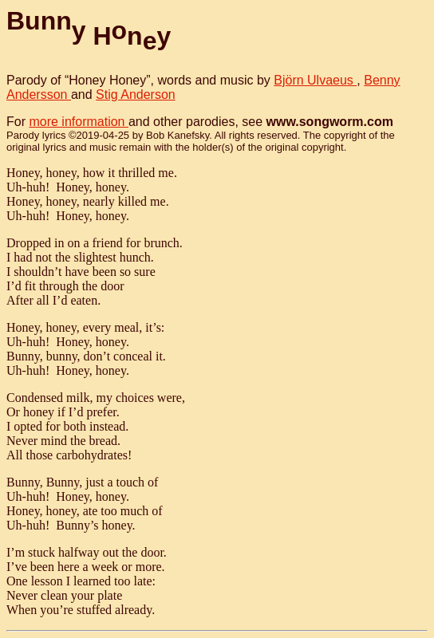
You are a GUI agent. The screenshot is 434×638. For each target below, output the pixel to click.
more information (78, 121)
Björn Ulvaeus (315, 80)
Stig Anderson (136, 94)
